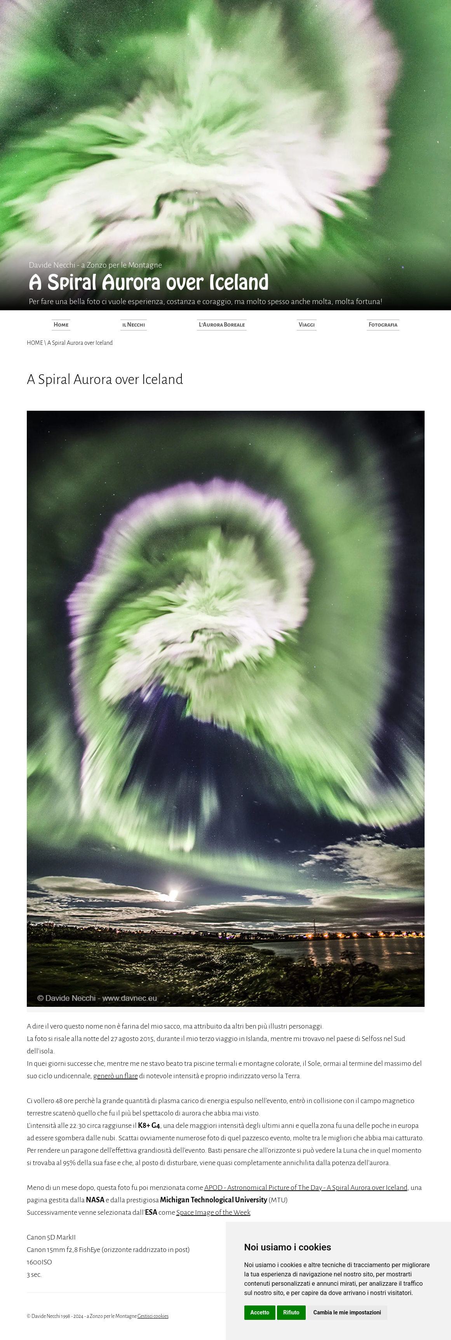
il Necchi (133, 325)
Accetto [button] (260, 1312)
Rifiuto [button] (291, 1312)
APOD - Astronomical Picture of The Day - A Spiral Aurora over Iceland (305, 1187)
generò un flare (115, 1076)
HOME (35, 343)
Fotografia (383, 325)
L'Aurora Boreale (222, 325)
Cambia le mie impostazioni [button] (347, 1312)
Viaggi (307, 325)
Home (61, 325)
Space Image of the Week (213, 1212)
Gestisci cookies (153, 1316)
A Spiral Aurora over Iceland (79, 343)
